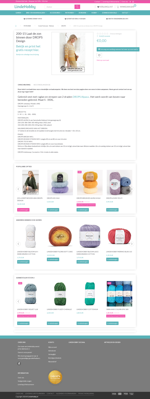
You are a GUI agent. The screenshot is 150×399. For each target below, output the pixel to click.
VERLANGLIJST (105, 7)
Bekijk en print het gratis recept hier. (28, 48)
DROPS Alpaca (81, 96)
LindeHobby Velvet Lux (27, 309)
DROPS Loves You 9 (114, 198)
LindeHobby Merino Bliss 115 (119, 252)
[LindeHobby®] (25, 6)
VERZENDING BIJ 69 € (121, 19)
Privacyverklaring (86, 393)
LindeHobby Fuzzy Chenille (59, 309)
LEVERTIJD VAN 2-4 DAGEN (76, 19)
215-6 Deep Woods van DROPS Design (29, 199)
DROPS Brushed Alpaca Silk (89, 198)
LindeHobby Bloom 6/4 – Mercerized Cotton (28, 253)
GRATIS (111, 19)
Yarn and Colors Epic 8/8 (117, 309)
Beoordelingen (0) (42, 85)
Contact (97, 1)
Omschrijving (24, 85)
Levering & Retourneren (110, 1)
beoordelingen (116, 34)
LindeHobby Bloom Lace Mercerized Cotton (87, 253)
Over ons (124, 1)
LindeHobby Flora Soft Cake (60, 252)
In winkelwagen (53, 210)
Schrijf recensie (104, 36)
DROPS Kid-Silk (53, 198)
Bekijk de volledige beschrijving (27, 54)
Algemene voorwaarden (66, 393)
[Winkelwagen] (126, 6)
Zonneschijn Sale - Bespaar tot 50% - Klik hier (32, 1)
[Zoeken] (77, 6)
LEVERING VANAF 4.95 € (34, 19)
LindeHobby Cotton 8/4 (87, 309)
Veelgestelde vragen (24, 381)
